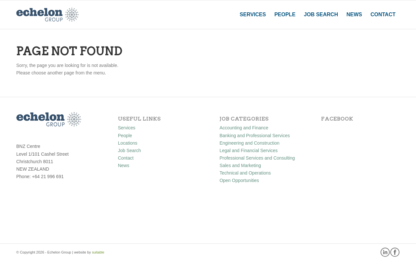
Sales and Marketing (240, 165)
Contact (126, 158)
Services (127, 127)
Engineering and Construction (249, 143)
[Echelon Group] (47, 14)
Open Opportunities (239, 180)
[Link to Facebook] (395, 252)
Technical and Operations (245, 173)
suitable (98, 252)
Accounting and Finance (243, 127)
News (123, 165)
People (125, 135)
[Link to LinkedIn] (385, 252)
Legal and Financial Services (248, 150)
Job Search (129, 150)
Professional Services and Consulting (257, 158)
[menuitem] (253, 14)
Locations (127, 143)
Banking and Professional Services (254, 135)
